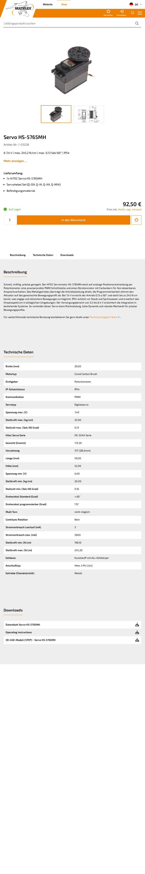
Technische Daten (43, 255)
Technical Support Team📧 (105, 317)
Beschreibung (18, 255)
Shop (64, 4)
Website (48, 4)
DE (133, 4)
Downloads (67, 255)
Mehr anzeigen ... (15, 161)
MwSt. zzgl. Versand (129, 209)
